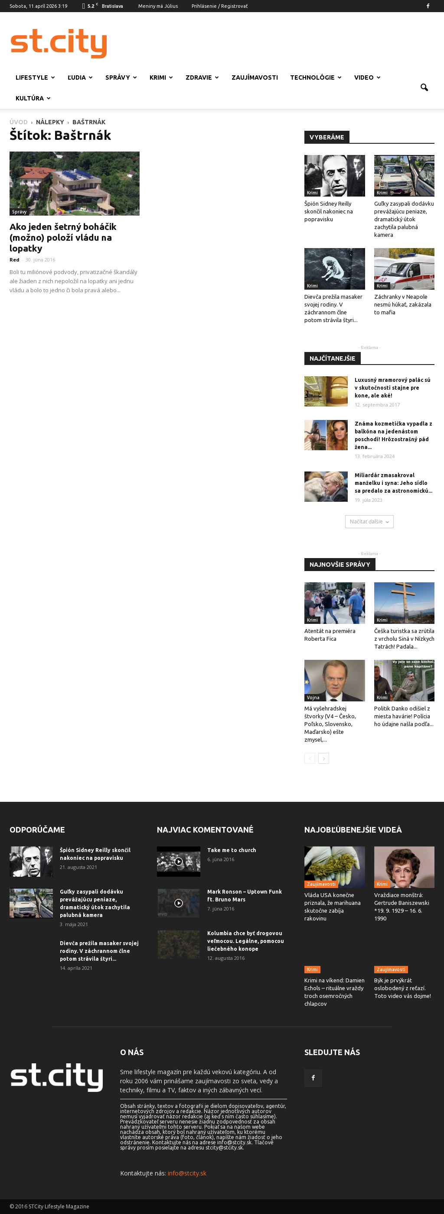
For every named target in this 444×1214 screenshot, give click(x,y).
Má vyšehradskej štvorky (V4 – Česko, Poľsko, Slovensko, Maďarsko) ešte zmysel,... (330, 724)
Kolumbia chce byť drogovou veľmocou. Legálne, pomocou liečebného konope (245, 941)
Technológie (316, 77)
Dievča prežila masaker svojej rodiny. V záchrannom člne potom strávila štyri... (99, 951)
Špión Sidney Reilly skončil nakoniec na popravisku (328, 211)
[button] (424, 87)
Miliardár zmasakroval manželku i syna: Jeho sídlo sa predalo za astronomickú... (393, 483)
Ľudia (80, 77)
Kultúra (33, 98)
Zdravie (202, 77)
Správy (121, 77)
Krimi (161, 77)
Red (15, 259)
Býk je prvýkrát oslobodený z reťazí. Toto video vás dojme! (402, 988)
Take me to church (231, 850)
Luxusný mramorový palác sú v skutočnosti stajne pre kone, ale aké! (393, 387)
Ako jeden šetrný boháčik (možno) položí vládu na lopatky (63, 237)
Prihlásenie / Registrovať (220, 6)
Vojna (313, 697)
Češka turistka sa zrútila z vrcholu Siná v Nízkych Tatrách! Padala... (404, 638)
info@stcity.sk (187, 1173)
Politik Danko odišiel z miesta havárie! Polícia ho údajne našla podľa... (404, 716)
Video (367, 77)
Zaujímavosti (255, 77)
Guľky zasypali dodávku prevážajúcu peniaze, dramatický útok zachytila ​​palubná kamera (404, 219)
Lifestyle (35, 77)
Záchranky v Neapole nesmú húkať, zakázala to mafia (402, 304)
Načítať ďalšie (369, 521)
